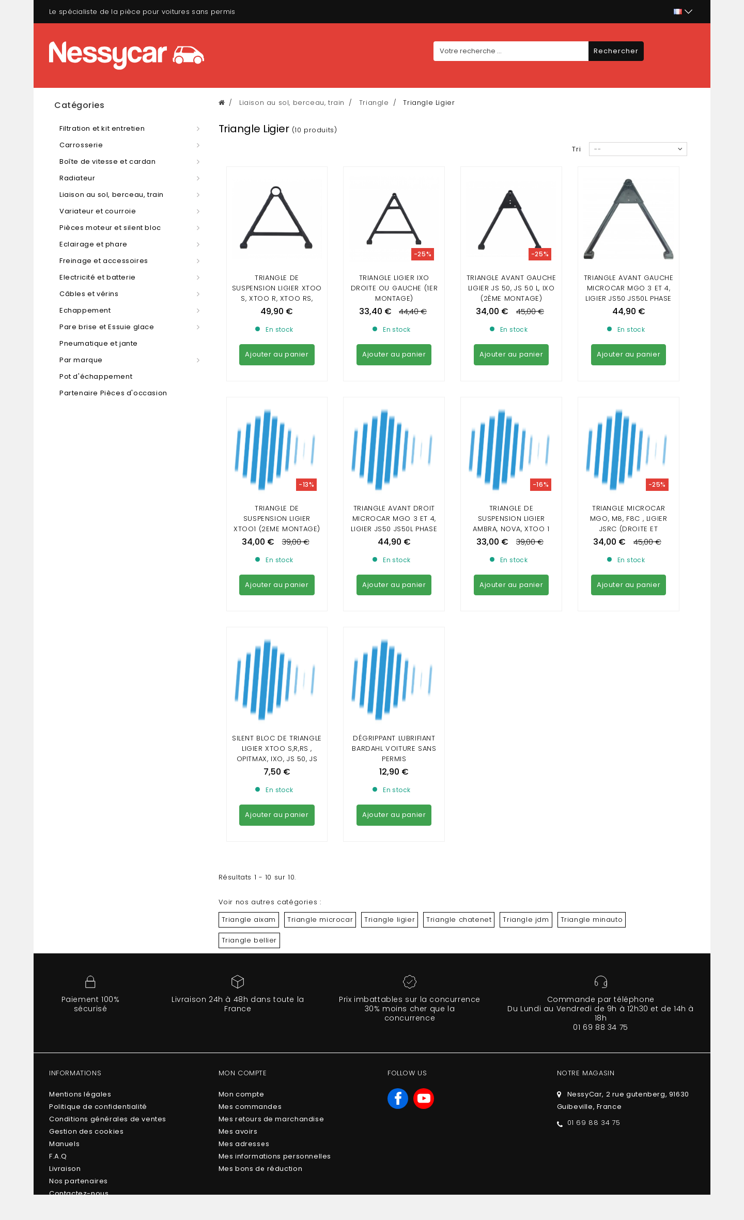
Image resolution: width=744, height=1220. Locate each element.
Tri (576, 149)
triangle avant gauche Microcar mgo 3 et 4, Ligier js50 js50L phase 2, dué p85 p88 (629, 293)
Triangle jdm (526, 919)
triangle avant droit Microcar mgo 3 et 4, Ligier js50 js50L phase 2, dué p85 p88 (394, 523)
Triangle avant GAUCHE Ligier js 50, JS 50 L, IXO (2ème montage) (511, 288)
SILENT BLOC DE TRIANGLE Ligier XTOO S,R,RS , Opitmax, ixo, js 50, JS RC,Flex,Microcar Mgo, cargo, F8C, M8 (277, 758)
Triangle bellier (249, 940)
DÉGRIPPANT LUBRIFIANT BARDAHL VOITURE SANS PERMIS (394, 748)
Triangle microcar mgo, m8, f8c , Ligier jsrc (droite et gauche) (629, 523)
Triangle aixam (249, 919)
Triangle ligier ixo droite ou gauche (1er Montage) (394, 288)
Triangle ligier (389, 919)
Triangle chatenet (458, 919)
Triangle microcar (320, 919)
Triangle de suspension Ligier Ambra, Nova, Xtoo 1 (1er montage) (511, 523)
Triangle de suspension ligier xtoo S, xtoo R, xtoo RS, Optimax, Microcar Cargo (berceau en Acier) (277, 303)
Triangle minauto (592, 919)
